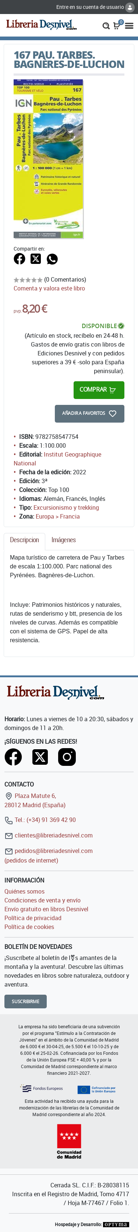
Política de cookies (29, 927)
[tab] (24, 541)
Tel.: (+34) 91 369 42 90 (40, 820)
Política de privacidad (32, 918)
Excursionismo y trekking (66, 507)
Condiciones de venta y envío (42, 900)
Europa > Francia (58, 516)
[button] (106, 25)
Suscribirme (25, 1001)
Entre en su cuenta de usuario (95, 6)
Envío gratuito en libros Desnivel (46, 909)
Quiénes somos (24, 891)
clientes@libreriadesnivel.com (48, 835)
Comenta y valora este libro (49, 288)
